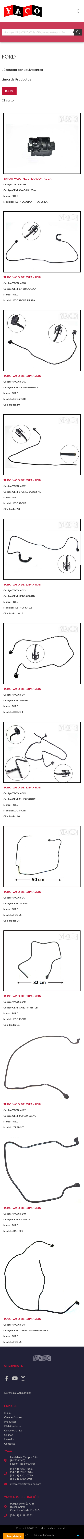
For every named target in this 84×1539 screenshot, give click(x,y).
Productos (10, 1421)
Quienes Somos (13, 1417)
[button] (78, 11)
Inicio (7, 1412)
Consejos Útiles (13, 1430)
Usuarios (9, 1439)
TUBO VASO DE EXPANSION (22, 277)
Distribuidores (12, 1426)
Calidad (8, 1434)
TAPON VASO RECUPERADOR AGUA (27, 178)
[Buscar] (78, 32)
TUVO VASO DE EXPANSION (22, 1318)
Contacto (9, 1443)
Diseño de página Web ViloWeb (38, 1535)
